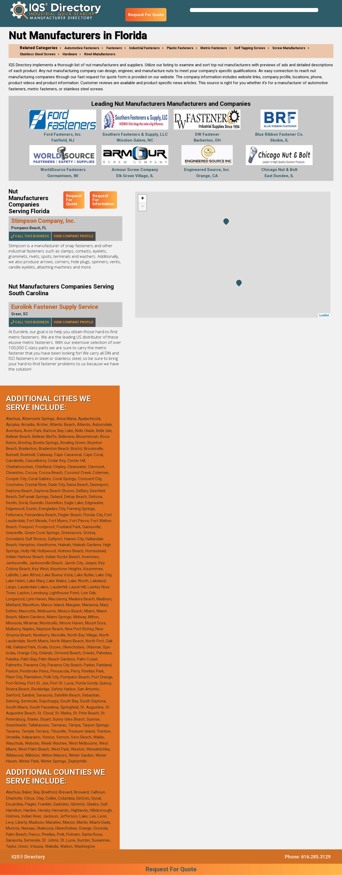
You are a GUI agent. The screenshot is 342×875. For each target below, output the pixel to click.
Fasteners (114, 48)
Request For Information (103, 199)
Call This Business (30, 236)
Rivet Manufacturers (99, 54)
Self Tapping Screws (249, 48)
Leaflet (324, 315)
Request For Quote (146, 14)
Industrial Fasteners (144, 48)
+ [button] (142, 199)
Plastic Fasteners (180, 48)
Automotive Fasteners (81, 48)
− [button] (142, 207)
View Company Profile (73, 236)
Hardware (70, 54)
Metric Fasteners (213, 48)
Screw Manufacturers (288, 48)
